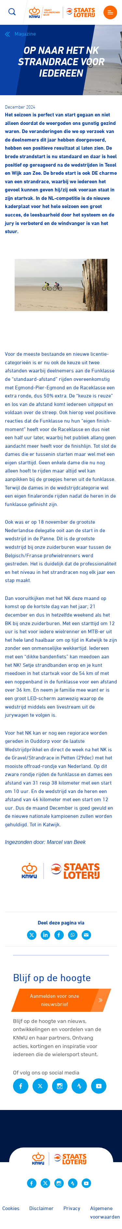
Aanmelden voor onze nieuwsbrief (66, 1000)
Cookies (11, 1208)
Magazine (20, 34)
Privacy (71, 1208)
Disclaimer (41, 1208)
